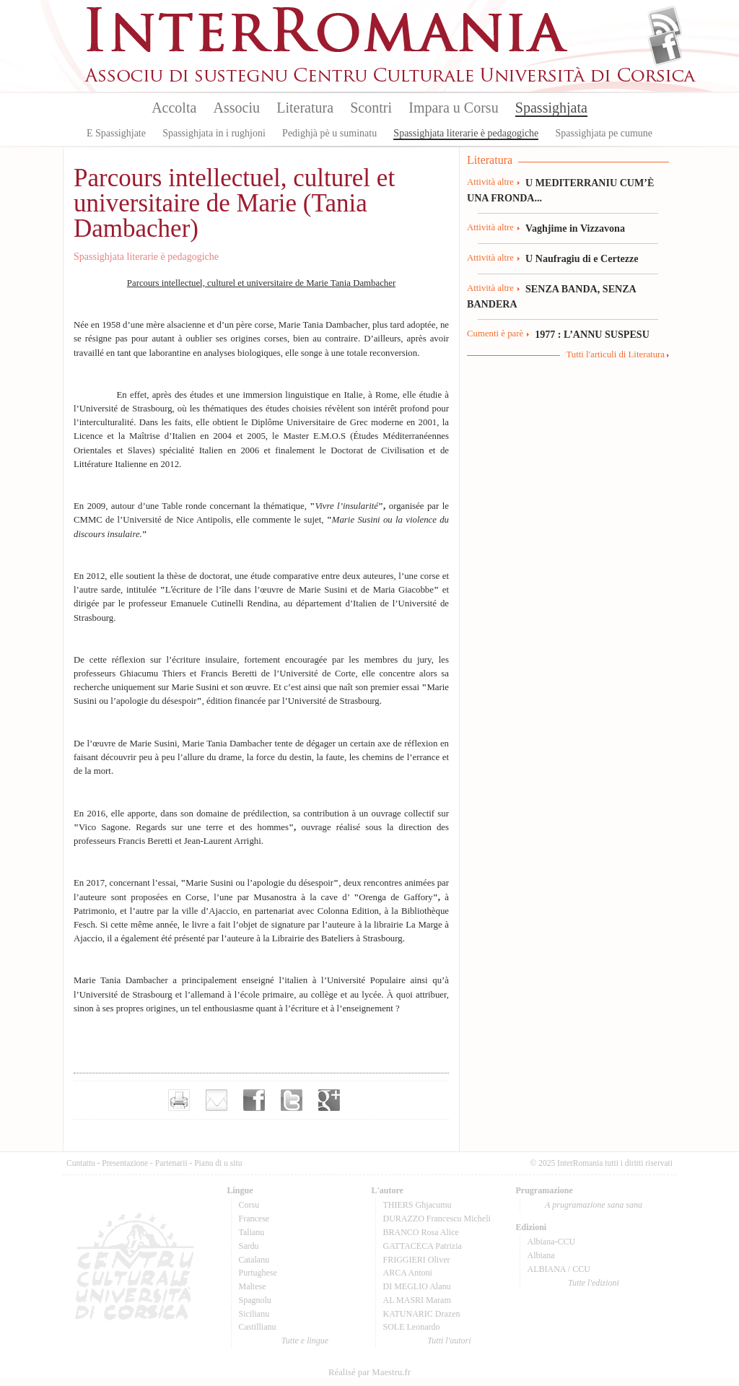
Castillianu (257, 1327)
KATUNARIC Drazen (421, 1314)
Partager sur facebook (254, 1100)
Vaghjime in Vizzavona (575, 228)
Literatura (304, 108)
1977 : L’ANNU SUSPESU (592, 334)
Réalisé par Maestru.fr (369, 1372)
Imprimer (179, 1100)
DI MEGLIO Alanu (417, 1286)
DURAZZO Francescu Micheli (437, 1218)
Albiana (541, 1255)
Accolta (174, 108)
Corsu (249, 1205)
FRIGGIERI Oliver (416, 1260)
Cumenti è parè (495, 333)
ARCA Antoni (407, 1273)
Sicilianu (254, 1314)
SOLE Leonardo (411, 1327)
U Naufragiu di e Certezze (581, 258)
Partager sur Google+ (329, 1100)
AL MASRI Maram (417, 1300)
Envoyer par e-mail (216, 1100)
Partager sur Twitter (291, 1100)
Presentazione (125, 1163)
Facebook (665, 47)
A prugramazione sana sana (593, 1205)
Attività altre (490, 182)
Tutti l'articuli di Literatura (615, 354)
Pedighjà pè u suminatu (329, 133)
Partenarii (171, 1163)
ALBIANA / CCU (559, 1269)
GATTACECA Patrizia (422, 1246)
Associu (237, 108)
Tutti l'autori (449, 1340)
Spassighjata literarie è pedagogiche (465, 133)
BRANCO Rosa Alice (421, 1232)
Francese (254, 1218)
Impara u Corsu (453, 108)
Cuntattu (80, 1163)
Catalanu (254, 1260)
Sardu (249, 1246)
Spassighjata (551, 108)
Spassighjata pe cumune (604, 133)
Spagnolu (255, 1300)
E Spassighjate (116, 133)
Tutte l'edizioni (593, 1283)
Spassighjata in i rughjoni (214, 133)
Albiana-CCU (552, 1242)
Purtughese (258, 1273)
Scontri (371, 108)
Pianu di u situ (218, 1163)
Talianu (252, 1232)
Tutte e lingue (304, 1340)
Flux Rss (665, 24)
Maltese (252, 1286)
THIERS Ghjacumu (417, 1205)
